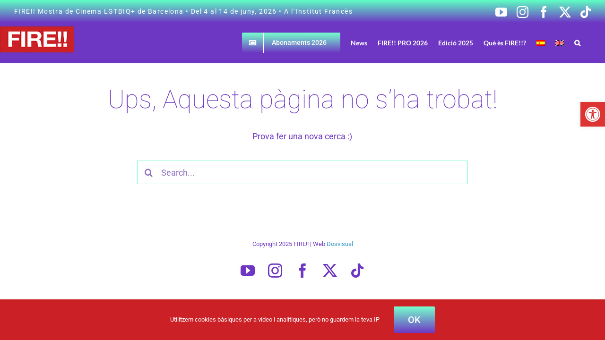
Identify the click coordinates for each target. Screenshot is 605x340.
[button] (592, 114)
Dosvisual (340, 243)
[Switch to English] (574, 43)
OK (414, 319)
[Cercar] (149, 172)
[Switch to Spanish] (558, 43)
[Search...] (302, 172)
